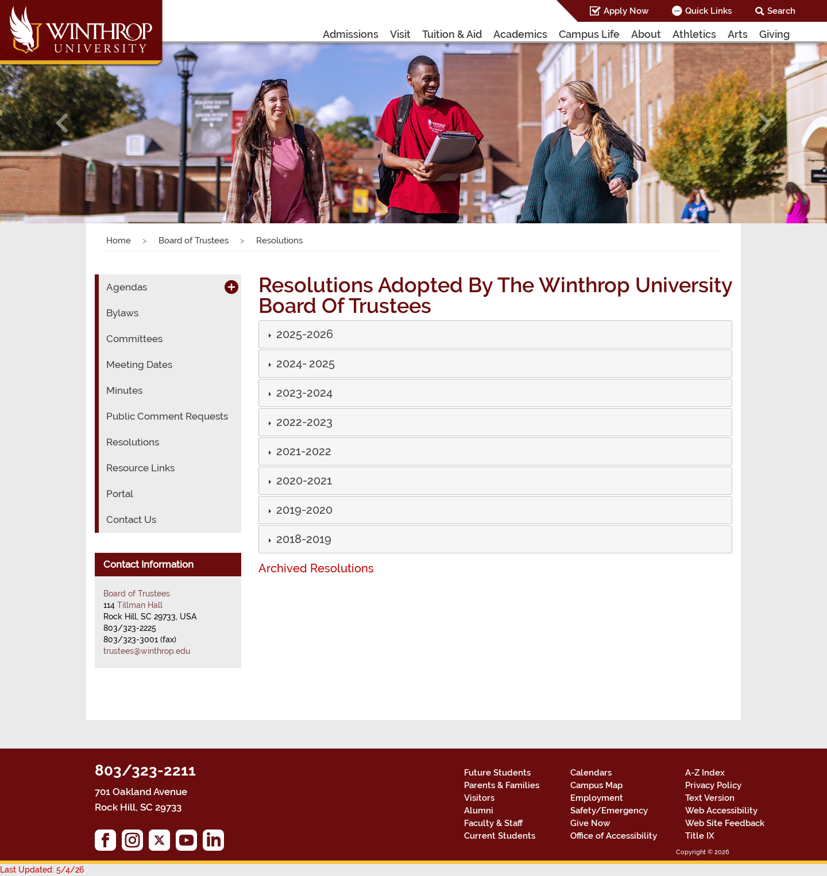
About (658, 34)
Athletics (701, 34)
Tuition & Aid (482, 34)
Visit (432, 34)
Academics (546, 34)
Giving (775, 34)
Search (783, 10)
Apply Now (636, 10)
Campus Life (607, 34)
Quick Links (714, 10)
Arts (740, 34)
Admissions (386, 34)
